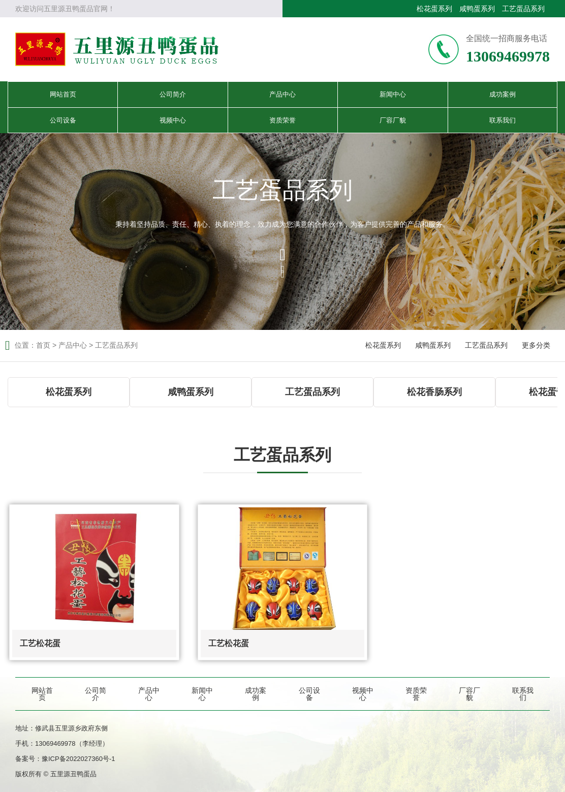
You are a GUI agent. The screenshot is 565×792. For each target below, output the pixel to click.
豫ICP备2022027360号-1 (78, 759)
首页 (43, 345)
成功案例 (502, 94)
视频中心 (173, 120)
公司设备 (63, 120)
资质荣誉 (282, 120)
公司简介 (173, 94)
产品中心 (282, 94)
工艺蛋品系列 (523, 8)
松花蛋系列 (434, 8)
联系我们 (502, 120)
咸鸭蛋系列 (477, 8)
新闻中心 (393, 94)
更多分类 (536, 345)
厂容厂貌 (393, 120)
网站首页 (63, 94)
